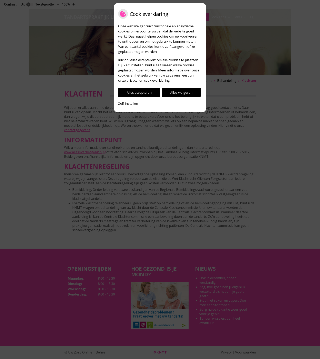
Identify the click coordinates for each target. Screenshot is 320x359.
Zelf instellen (128, 103)
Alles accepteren (139, 92)
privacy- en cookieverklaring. (148, 80)
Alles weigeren (181, 92)
